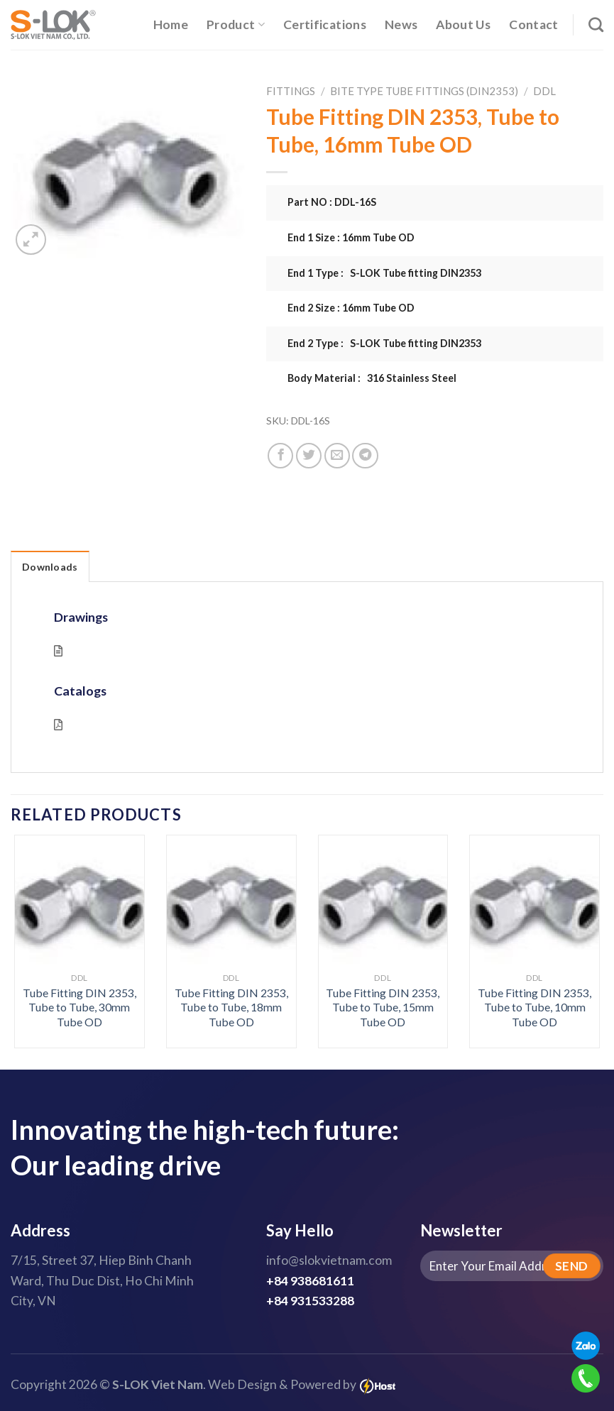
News (401, 24)
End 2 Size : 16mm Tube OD (351, 308)
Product (236, 24)
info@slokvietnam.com (329, 1260)
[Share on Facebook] (280, 455)
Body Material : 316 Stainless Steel (371, 378)
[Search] (595, 24)
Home (170, 24)
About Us (463, 24)
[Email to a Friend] (337, 455)
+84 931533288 (310, 1300)
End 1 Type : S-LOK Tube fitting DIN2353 (384, 273)
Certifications (324, 24)
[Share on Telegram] (365, 455)
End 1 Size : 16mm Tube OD (351, 237)
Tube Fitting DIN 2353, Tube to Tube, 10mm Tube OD (534, 1007)
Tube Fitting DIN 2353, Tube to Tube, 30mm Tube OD (79, 1007)
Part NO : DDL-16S (331, 202)
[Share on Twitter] (309, 455)
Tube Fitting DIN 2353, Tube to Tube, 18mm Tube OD (231, 1007)
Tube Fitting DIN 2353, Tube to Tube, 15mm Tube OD (382, 1007)
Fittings (290, 90)
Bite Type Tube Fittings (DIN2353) (424, 90)
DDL (544, 90)
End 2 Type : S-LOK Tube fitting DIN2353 (384, 343)
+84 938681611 (310, 1280)
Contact (533, 24)
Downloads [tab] (50, 567)
